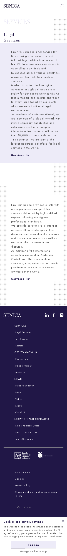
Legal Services (22, 332)
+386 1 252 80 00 (25, 432)
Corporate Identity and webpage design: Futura (37, 494)
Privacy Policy (22, 485)
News (17, 392)
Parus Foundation (24, 385)
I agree (33, 545)
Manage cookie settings (33, 551)
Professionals (21, 359)
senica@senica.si (24, 439)
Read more (55, 536)
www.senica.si (22, 472)
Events (18, 405)
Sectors (18, 345)
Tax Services (21, 339)
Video (18, 399)
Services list (21, 155)
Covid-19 (19, 412)
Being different (23, 365)
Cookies (19, 478)
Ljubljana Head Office (26, 425)
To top (23, 507)
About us (19, 372)
